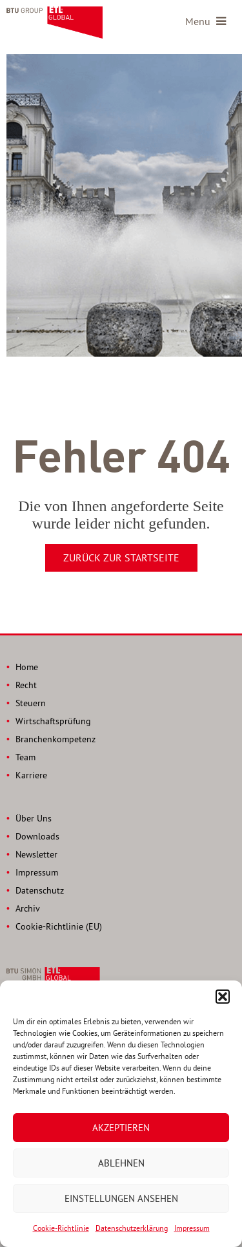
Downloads (37, 836)
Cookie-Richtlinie (61, 1228)
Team (25, 757)
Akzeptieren (121, 1127)
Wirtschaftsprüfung (53, 721)
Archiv (27, 908)
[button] (222, 996)
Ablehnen (121, 1163)
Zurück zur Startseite (121, 557)
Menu (205, 21)
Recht (26, 685)
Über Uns (33, 818)
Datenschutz (39, 890)
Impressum (192, 1228)
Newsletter (36, 854)
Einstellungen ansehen (121, 1198)
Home (26, 667)
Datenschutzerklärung (132, 1228)
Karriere (31, 775)
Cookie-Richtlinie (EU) (58, 926)
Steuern (30, 703)
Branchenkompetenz (55, 739)
